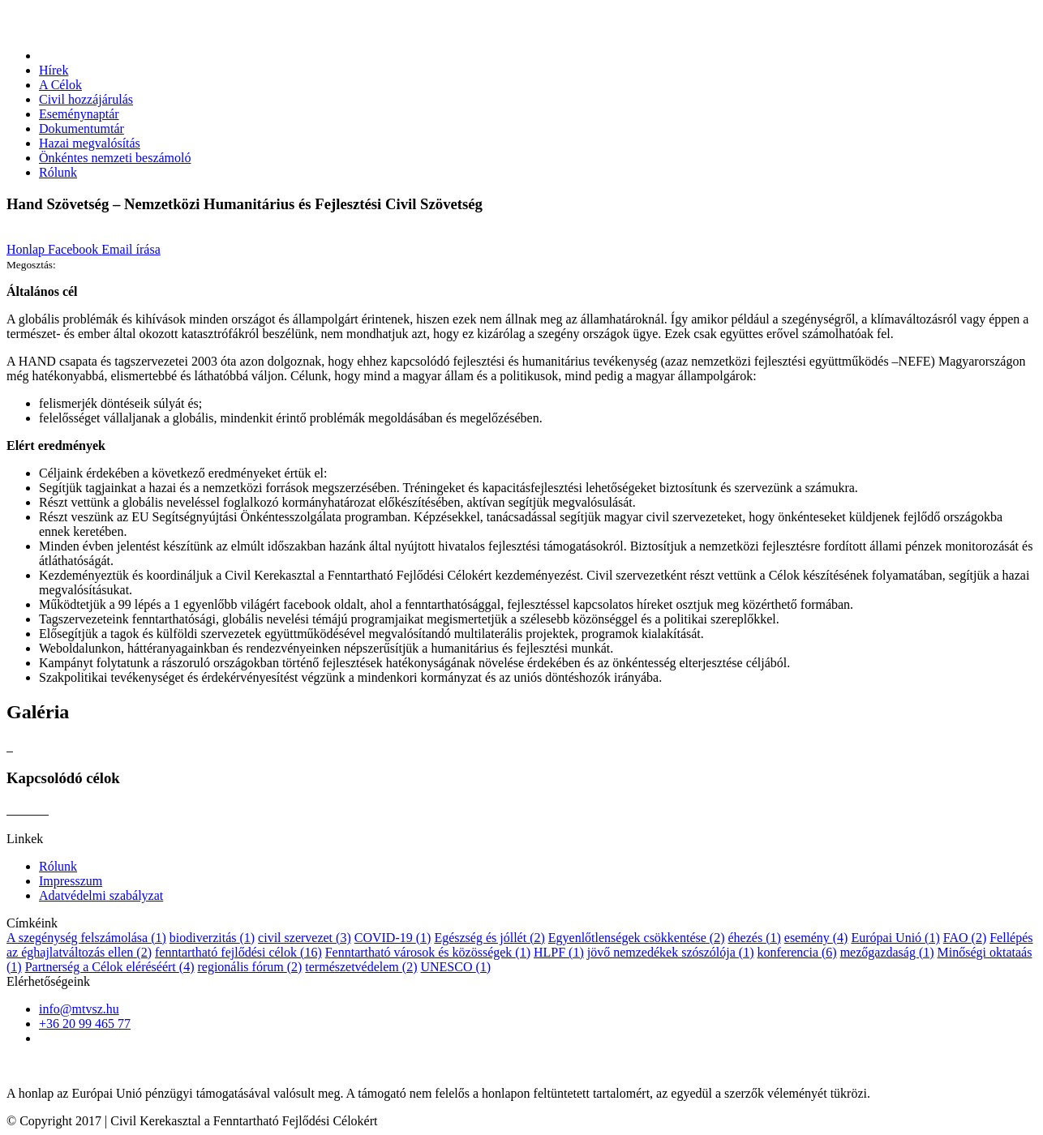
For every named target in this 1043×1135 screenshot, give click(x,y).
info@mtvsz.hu (79, 1009)
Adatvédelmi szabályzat (101, 895)
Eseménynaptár (79, 114)
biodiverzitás (212, 937)
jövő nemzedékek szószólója (670, 952)
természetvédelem (361, 967)
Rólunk (58, 172)
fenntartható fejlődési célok (238, 952)
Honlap (27, 249)
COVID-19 (392, 937)
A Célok (60, 85)
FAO (964, 937)
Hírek (53, 70)
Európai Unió (895, 937)
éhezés (754, 937)
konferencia (796, 952)
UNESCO (455, 967)
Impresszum (70, 881)
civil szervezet (304, 937)
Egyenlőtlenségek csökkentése (636, 937)
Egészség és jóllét (489, 937)
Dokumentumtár (81, 128)
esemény (816, 937)
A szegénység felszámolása (86, 937)
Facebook (74, 249)
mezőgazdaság (887, 952)
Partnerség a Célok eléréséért (110, 967)
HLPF (559, 952)
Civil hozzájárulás (86, 99)
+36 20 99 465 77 (85, 1023)
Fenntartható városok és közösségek (427, 952)
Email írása (130, 249)
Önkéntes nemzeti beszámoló (115, 158)
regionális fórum (249, 967)
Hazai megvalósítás (89, 143)
